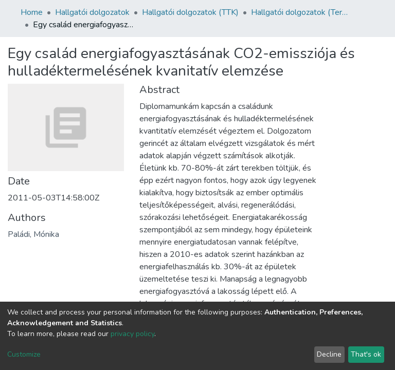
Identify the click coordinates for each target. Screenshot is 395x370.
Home (32, 12)
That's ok (366, 354)
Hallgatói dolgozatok (92, 12)
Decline (329, 354)
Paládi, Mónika (33, 234)
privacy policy (132, 334)
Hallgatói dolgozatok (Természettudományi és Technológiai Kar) (302, 12)
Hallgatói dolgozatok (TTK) (190, 12)
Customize (24, 354)
